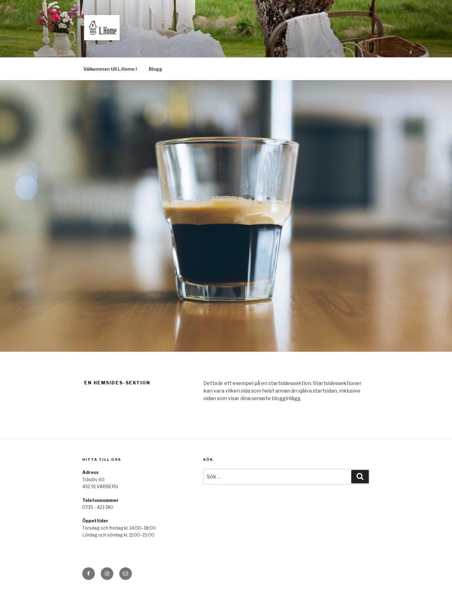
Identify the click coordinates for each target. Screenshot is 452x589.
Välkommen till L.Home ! (110, 69)
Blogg (155, 69)
